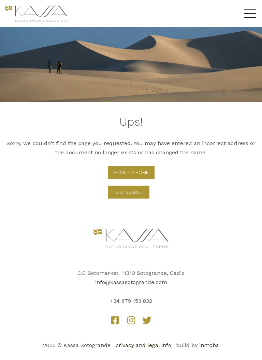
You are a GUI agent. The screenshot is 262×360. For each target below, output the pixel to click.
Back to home (131, 172)
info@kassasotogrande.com (131, 282)
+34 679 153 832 (131, 301)
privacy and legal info (143, 345)
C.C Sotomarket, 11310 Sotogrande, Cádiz (131, 273)
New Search (129, 192)
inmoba (209, 345)
